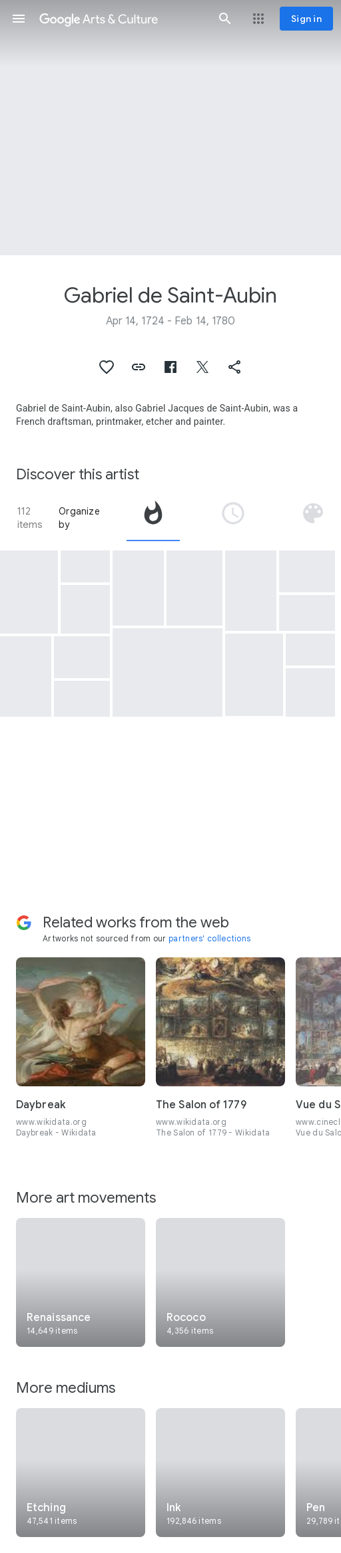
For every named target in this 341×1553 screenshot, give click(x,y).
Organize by (79, 518)
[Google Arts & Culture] (121, 18)
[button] (19, 19)
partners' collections (209, 938)
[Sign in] (306, 19)
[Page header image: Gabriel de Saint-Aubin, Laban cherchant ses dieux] (170, 127)
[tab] (153, 518)
